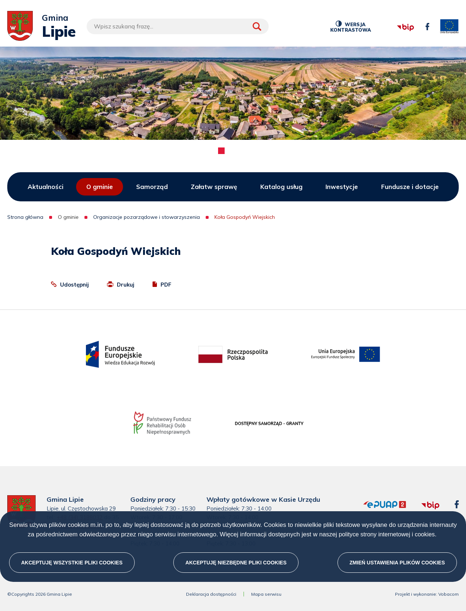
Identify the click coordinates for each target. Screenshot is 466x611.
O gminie (99, 186)
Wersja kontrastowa (350, 26)
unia (449, 26)
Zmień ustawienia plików (397, 562)
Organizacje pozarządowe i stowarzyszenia (146, 217)
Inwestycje (341, 186)
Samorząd (152, 186)
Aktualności (45, 186)
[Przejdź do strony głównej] (20, 26)
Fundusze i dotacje (410, 186)
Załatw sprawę (214, 186)
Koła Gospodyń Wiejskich (244, 217)
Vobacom (448, 594)
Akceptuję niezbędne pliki (236, 562)
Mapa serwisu (266, 594)
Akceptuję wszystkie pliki (72, 562)
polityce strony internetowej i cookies (386, 534)
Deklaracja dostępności (211, 594)
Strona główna (25, 217)
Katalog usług (281, 186)
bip (420, 495)
